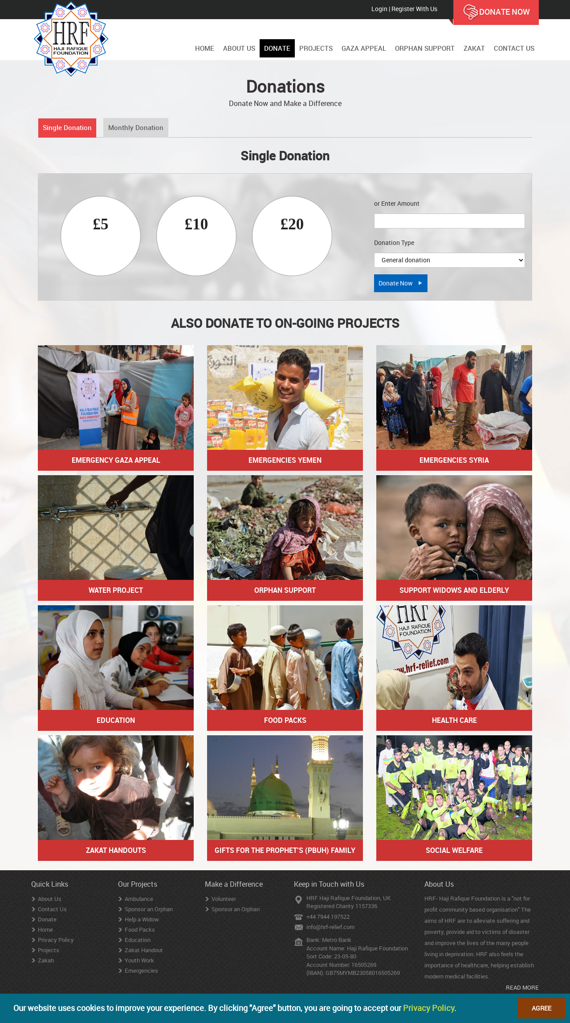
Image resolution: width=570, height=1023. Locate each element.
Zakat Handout (144, 950)
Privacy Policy (56, 940)
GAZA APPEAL (364, 48)
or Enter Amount (396, 203)
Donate (47, 919)
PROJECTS (316, 48)
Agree (541, 1008)
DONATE (277, 48)
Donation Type (394, 242)
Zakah (46, 960)
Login (379, 8)
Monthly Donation (135, 127)
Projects (48, 950)
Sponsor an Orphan (149, 909)
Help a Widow (142, 919)
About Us (49, 899)
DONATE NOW (496, 12)
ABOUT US (239, 48)
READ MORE (522, 987)
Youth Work (139, 960)
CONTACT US (514, 48)
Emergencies (141, 970)
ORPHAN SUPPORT (425, 48)
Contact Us (52, 909)
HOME (204, 48)
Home (45, 929)
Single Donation (67, 127)
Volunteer (224, 899)
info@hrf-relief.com (330, 927)
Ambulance (139, 899)
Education (138, 940)
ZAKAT (474, 48)
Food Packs (140, 929)
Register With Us (414, 8)
